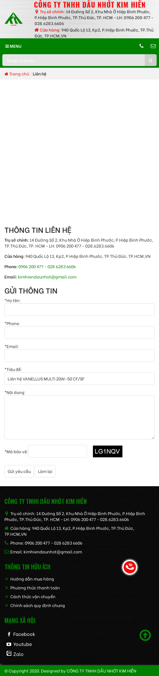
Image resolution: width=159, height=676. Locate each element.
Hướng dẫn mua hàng (29, 579)
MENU (13, 46)
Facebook (24, 633)
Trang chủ (16, 73)
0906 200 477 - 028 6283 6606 (47, 266)
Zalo (18, 653)
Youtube (22, 643)
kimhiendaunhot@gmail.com (47, 276)
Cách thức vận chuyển (29, 596)
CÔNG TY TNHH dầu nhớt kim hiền (101, 670)
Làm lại (45, 471)
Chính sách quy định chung (34, 605)
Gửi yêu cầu (19, 471)
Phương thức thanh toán (32, 587)
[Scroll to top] (145, 635)
